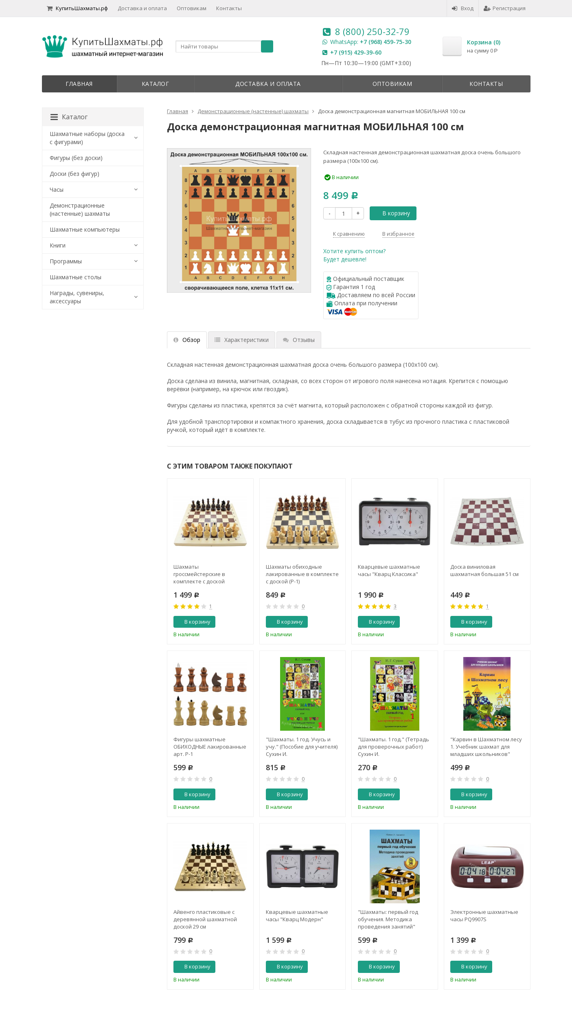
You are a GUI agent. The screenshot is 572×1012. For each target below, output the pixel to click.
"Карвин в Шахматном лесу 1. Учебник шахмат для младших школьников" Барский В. (486, 747)
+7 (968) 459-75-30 (385, 42)
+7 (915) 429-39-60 (355, 52)
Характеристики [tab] (242, 340)
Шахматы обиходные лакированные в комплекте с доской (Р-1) (302, 574)
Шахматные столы (75, 277)
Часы (57, 189)
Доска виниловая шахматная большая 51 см (484, 570)
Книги (58, 245)
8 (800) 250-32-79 (372, 31)
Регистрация (505, 8)
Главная (79, 84)
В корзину (391, 213)
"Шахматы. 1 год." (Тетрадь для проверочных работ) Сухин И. (393, 747)
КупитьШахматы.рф (77, 8)
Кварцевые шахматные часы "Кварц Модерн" (297, 915)
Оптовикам (191, 8)
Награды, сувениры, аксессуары (77, 297)
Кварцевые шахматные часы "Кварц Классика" (389, 570)
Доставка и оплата (142, 8)
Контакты (229, 8)
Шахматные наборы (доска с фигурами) (87, 138)
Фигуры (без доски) (76, 158)
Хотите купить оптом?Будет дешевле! (354, 255)
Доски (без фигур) (74, 173)
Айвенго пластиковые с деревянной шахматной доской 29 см (205, 919)
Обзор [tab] (186, 340)
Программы (66, 261)
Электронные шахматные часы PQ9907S (484, 915)
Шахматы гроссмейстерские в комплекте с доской (199, 574)
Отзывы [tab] (299, 340)
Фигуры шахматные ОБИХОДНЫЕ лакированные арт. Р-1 (209, 747)
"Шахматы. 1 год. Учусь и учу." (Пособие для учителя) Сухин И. (302, 747)
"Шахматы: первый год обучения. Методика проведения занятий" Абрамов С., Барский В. (388, 919)
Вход (462, 8)
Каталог (155, 84)
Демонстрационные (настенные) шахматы (80, 209)
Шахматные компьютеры (85, 229)
